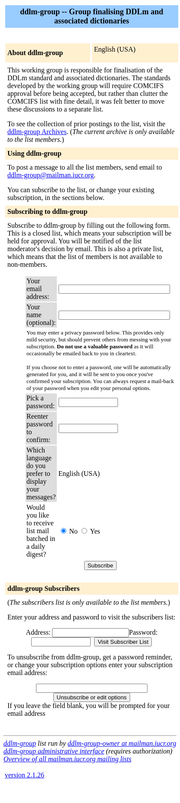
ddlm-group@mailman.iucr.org (50, 175)
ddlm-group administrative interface (53, 751)
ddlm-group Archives (36, 131)
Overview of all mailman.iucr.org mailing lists (67, 759)
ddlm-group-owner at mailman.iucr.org (122, 743)
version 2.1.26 (24, 775)
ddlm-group (19, 743)
